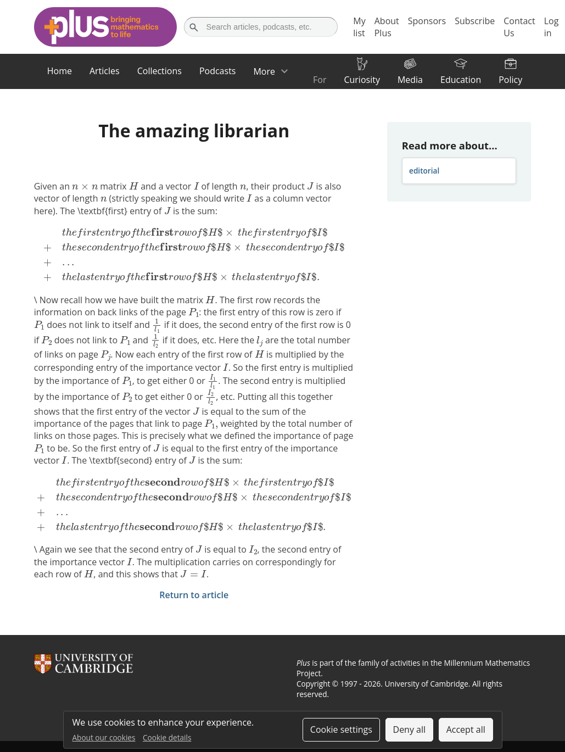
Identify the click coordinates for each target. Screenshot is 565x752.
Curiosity (361, 80)
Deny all (409, 729)
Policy (510, 80)
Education (460, 80)
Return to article (193, 595)
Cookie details (167, 737)
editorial (424, 170)
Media (410, 80)
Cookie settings (341, 729)
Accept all (465, 729)
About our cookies (104, 737)
